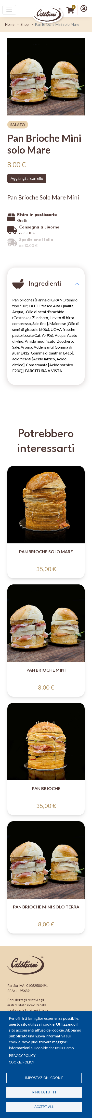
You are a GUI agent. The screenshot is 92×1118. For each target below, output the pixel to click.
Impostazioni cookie (44, 1078)
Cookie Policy (21, 1062)
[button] (83, 8)
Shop (25, 24)
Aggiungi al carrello (27, 178)
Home (9, 24)
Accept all (44, 1107)
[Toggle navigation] (9, 10)
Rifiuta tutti (44, 1092)
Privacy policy (22, 1056)
